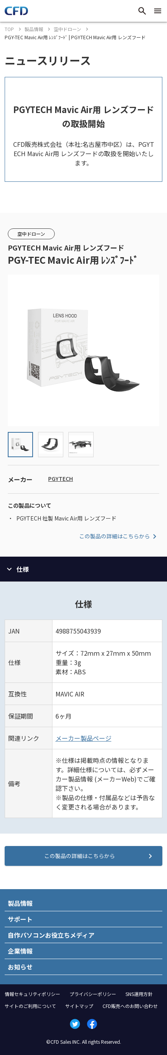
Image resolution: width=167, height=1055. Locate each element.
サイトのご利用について (30, 1006)
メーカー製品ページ (83, 738)
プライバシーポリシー (93, 994)
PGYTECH (60, 478)
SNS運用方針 (139, 994)
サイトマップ (79, 1006)
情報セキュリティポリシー (32, 994)
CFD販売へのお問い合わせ (130, 1006)
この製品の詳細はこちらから (119, 536)
